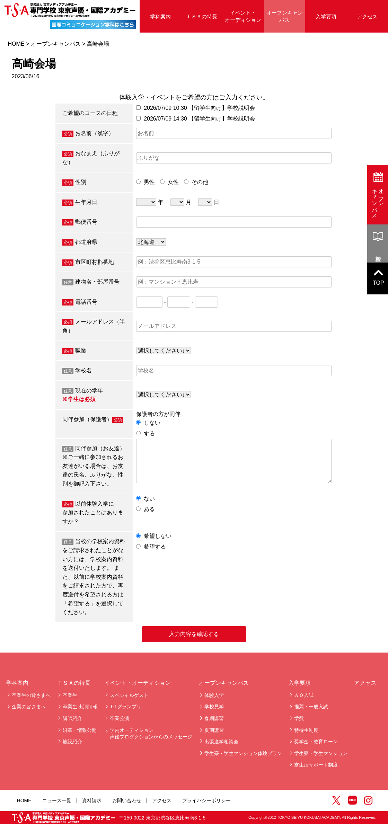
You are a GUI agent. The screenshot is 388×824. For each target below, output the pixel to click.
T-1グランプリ (125, 706)
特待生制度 (306, 730)
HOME (16, 44)
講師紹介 (72, 718)
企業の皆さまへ (29, 706)
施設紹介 (72, 741)
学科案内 (160, 16)
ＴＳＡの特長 (201, 16)
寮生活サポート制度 (316, 765)
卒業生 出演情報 (80, 706)
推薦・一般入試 (311, 706)
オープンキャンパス (284, 16)
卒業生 (70, 695)
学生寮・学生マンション (320, 753)
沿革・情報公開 (80, 730)
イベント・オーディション (243, 16)
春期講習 (214, 718)
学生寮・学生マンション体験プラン (243, 753)
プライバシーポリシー (206, 800)
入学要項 (326, 16)
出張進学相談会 (221, 741)
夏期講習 (214, 730)
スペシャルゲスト (129, 695)
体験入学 (214, 695)
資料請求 (92, 800)
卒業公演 (119, 718)
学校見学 (214, 706)
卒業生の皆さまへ (31, 695)
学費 (299, 718)
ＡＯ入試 (304, 695)
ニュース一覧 (56, 800)
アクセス (367, 16)
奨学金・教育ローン (316, 741)
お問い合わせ (126, 800)
